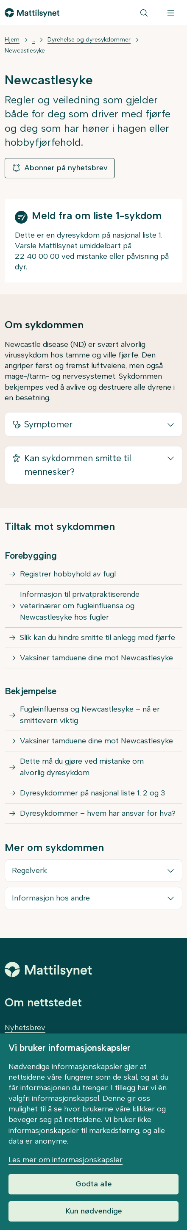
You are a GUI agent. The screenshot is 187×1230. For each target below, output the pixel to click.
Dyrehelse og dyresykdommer (89, 39)
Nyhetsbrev (25, 1027)
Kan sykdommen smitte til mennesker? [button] (71, 464)
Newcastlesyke (25, 50)
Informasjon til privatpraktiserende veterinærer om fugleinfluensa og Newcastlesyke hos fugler (80, 606)
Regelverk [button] (29, 870)
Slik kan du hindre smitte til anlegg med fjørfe (97, 637)
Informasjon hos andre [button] (51, 898)
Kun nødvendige (93, 1211)
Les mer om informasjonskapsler (65, 1159)
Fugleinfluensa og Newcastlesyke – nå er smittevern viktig (90, 714)
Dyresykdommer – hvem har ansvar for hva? (98, 813)
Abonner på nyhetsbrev (60, 167)
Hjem (12, 39)
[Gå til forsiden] (32, 12)
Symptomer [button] (42, 424)
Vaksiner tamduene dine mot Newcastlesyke (96, 657)
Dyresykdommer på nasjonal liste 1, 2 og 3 (92, 793)
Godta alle (93, 1183)
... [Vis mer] (33, 39)
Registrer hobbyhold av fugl (68, 574)
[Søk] (144, 13)
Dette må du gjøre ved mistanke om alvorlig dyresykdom (82, 766)
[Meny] (170, 13)
